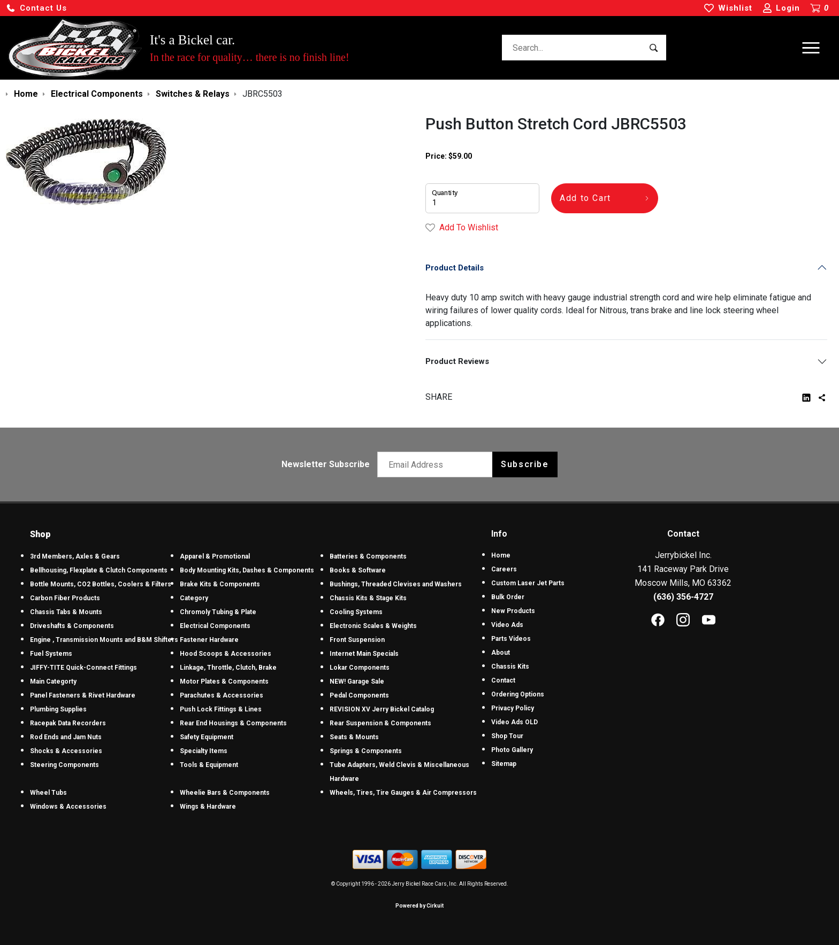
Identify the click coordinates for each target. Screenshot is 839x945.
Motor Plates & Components (224, 681)
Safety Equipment (206, 737)
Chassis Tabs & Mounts (66, 612)
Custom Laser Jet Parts (528, 583)
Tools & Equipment (209, 765)
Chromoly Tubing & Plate (218, 612)
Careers (504, 569)
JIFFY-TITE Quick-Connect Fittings (83, 667)
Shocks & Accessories (66, 751)
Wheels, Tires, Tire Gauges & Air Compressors (403, 792)
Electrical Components (215, 626)
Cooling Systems (356, 612)
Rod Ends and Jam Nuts (66, 737)
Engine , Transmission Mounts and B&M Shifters (104, 640)
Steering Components (64, 765)
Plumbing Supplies (58, 709)
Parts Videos (511, 638)
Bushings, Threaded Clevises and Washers (396, 584)
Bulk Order (507, 597)
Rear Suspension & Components (380, 723)
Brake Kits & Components (220, 584)
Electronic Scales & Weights (373, 626)
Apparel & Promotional (215, 556)
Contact (503, 680)
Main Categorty (53, 681)
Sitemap (503, 764)
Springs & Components (366, 751)
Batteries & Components (368, 556)
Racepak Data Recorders (68, 723)
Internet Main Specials (364, 653)
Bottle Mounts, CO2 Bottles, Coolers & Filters (100, 584)
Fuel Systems (51, 653)
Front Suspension (357, 640)
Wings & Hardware (208, 806)
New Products (513, 611)
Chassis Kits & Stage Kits (368, 598)
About (500, 652)
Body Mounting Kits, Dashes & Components (247, 570)
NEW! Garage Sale (357, 681)
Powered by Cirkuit (419, 906)
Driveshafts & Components (72, 626)
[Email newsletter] (437, 464)
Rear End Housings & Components (233, 723)
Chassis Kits (510, 666)
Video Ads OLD (514, 722)
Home (500, 555)
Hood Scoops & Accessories (225, 653)
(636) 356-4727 (683, 597)
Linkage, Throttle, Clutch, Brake (228, 667)
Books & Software (358, 570)
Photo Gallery (512, 750)
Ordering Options (517, 694)
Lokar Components (360, 667)
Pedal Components (359, 695)
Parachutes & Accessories (221, 695)
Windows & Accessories (68, 806)
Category (194, 598)
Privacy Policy (512, 708)
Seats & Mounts (354, 737)
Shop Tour (507, 736)
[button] (36, 8)
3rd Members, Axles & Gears (75, 556)
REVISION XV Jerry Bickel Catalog (382, 709)
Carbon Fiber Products (65, 598)
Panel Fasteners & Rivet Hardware (82, 695)
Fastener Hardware (209, 640)
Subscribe (524, 464)
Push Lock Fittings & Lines (221, 709)
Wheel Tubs (48, 792)
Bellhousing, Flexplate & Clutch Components (98, 570)
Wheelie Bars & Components (225, 792)
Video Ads (507, 625)
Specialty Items (203, 751)
